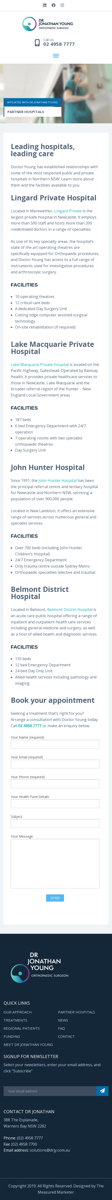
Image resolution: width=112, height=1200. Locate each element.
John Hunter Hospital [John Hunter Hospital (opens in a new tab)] (58, 480)
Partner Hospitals (76, 1012)
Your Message (55, 861)
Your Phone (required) (55, 781)
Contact (66, 1036)
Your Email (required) (55, 761)
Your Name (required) (55, 742)
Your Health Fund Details (55, 801)
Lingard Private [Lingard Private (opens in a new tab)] (68, 211)
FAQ (61, 1028)
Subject (55, 821)
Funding (12, 1036)
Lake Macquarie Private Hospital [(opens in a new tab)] (40, 364)
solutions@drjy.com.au (50, 1150)
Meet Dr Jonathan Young (28, 1044)
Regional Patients (22, 1028)
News (63, 1020)
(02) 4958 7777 (30, 1138)
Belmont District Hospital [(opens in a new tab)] (69, 609)
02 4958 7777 (59, 44)
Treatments (15, 1020)
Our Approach (18, 1012)
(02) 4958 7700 (24, 1144)
